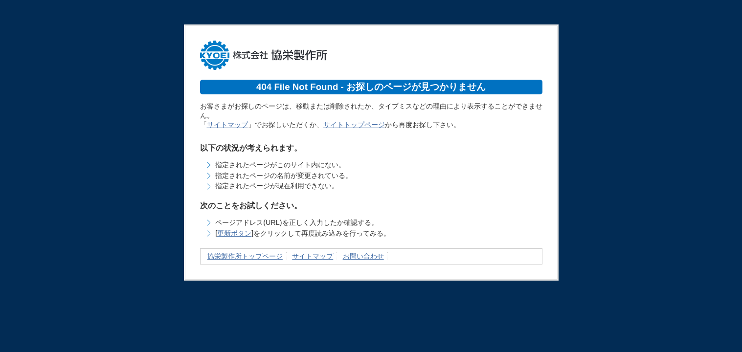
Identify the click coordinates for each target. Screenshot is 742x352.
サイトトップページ (354, 125)
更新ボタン (234, 233)
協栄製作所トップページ (245, 256)
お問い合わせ (363, 256)
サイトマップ (227, 125)
